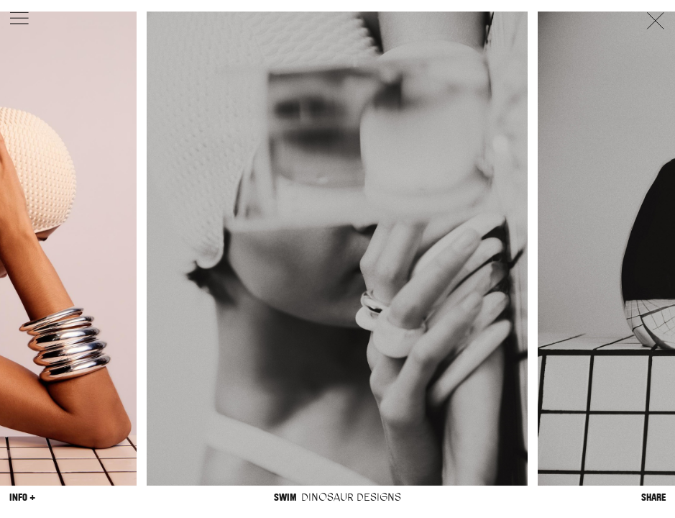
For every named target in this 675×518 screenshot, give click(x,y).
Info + (22, 497)
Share (653, 497)
